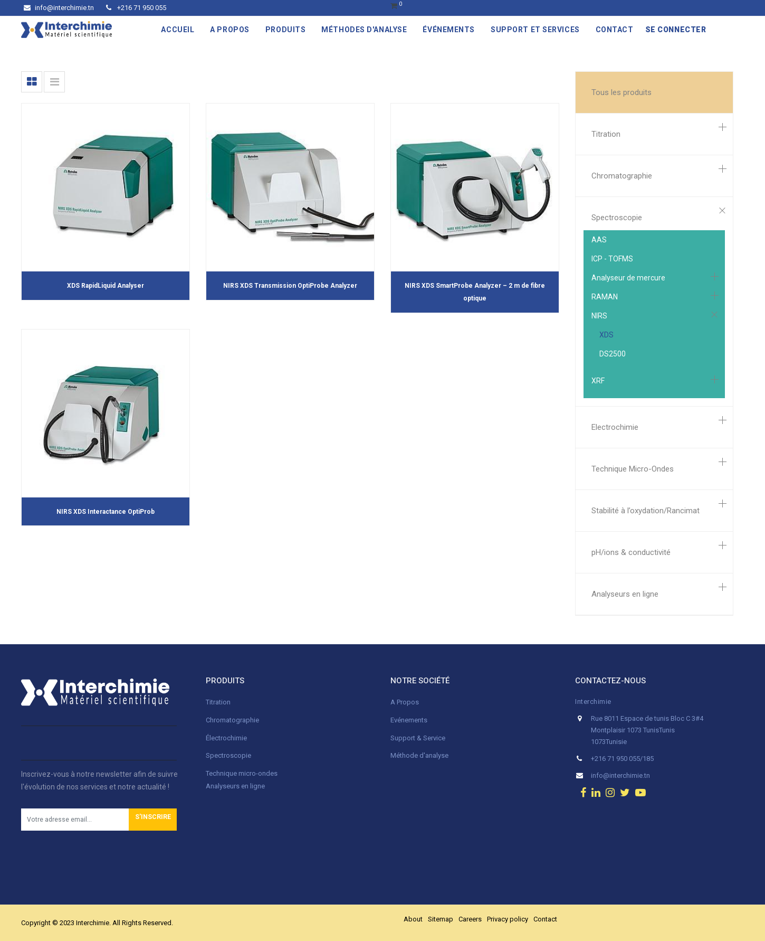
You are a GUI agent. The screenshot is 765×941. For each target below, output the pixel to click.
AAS (599, 240)
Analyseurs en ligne (624, 594)
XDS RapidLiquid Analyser (105, 285)
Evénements (408, 720)
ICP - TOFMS (612, 259)
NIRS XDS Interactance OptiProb (105, 511)
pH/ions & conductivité (631, 552)
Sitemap (440, 919)
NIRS (599, 316)
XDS (606, 335)
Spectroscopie (616, 217)
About (413, 919)
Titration (605, 134)
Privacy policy (507, 919)
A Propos (405, 702)
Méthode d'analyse (419, 755)
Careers (470, 919)
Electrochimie (614, 427)
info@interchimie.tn (59, 8)
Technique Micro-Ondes (632, 469)
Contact (545, 919)
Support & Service (417, 738)
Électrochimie (226, 738)
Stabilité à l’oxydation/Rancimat (645, 510)
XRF (598, 381)
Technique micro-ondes (242, 773)
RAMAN (604, 297)
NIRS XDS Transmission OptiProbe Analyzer (290, 285)
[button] (153, 819)
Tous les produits (621, 92)
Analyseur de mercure (628, 278)
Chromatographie (621, 176)
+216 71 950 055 (136, 8)
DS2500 (612, 354)
